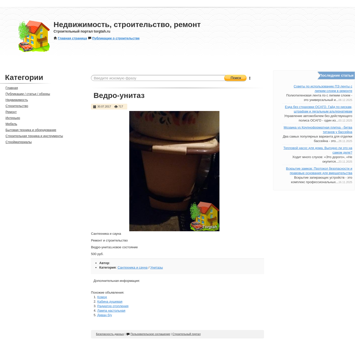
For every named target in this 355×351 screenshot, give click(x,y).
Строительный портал (186, 333)
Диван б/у (104, 315)
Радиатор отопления (112, 306)
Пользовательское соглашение (148, 333)
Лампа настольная (111, 310)
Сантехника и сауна (132, 267)
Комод (102, 297)
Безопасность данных (110, 333)
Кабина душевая (109, 301)
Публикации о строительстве (114, 38)
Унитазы (156, 267)
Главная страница (70, 38)
